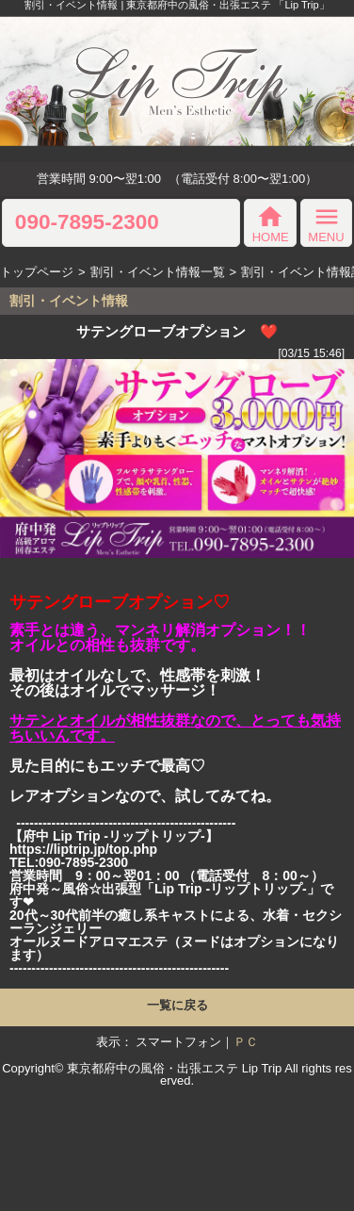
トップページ (36, 272)
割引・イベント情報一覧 (157, 272)
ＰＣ (245, 1042)
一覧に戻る (177, 1005)
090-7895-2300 (87, 223)
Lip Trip (262, 1068)
